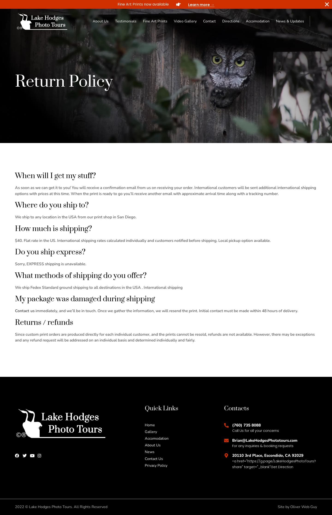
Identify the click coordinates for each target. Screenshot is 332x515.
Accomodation (258, 21)
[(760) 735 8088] (226, 425)
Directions (230, 21)
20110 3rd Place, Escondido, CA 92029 (267, 455)
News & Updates (290, 21)
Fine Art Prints (155, 21)
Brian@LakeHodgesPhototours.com (264, 440)
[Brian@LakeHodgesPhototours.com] (226, 440)
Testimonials (125, 21)
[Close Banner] (327, 4)
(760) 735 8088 (246, 425)
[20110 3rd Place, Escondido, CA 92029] (226, 455)
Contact (209, 21)
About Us (101, 21)
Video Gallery (185, 21)
